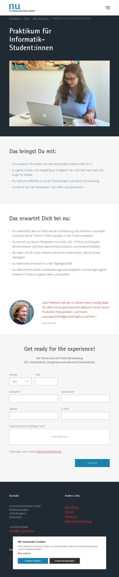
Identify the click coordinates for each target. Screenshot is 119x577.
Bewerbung (71, 507)
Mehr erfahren (24, 553)
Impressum (71, 516)
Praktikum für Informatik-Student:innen (71, 18)
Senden (92, 463)
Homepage (15, 18)
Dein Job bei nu (41, 18)
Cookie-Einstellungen (64, 561)
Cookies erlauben (33, 561)
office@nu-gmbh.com (21, 530)
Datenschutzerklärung (49, 451)
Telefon (13, 409)
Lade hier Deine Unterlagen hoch (27, 426)
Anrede (13, 375)
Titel (37, 375)
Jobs (27, 18)
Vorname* (14, 392)
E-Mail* (65, 409)
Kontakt (69, 512)
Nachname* (67, 392)
